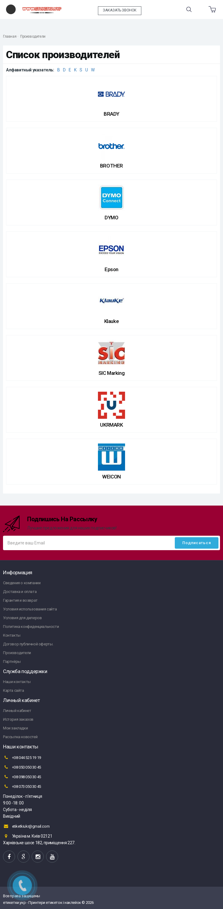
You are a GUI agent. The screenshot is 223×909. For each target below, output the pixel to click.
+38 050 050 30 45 (22, 767)
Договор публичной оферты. (28, 644)
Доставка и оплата (19, 591)
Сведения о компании (21, 583)
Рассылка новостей (20, 737)
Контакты (11, 635)
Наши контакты (17, 681)
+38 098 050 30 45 (22, 777)
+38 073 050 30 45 (22, 786)
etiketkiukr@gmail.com (26, 826)
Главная (9, 36)
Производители (33, 36)
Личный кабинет (17, 710)
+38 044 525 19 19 (22, 757)
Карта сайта (13, 690)
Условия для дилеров (22, 618)
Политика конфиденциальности (31, 626)
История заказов (18, 719)
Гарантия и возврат (20, 600)
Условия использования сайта (30, 609)
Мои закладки (15, 728)
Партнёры (12, 661)
